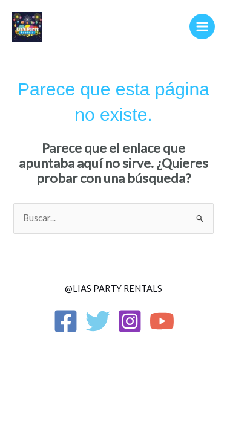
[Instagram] (129, 321)
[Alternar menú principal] (202, 26)
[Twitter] (97, 321)
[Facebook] (65, 321)
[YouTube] (162, 321)
